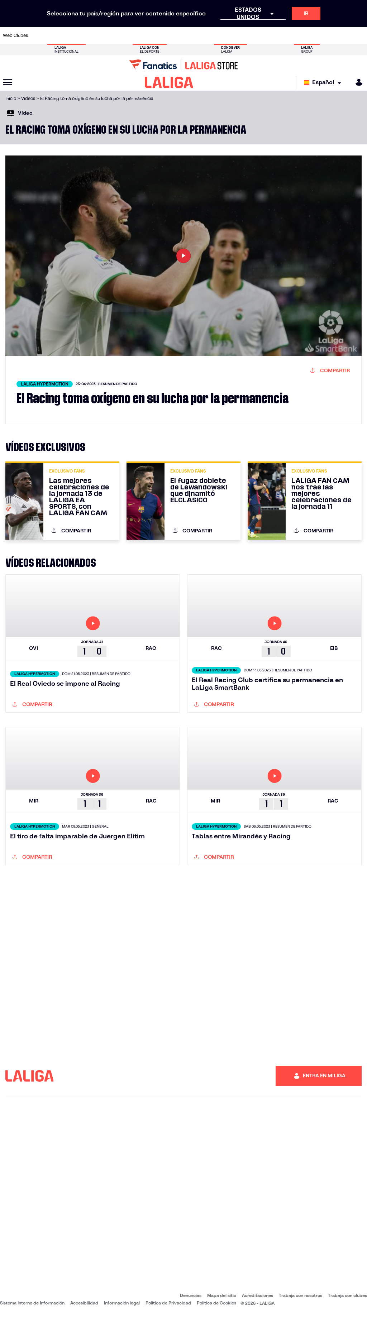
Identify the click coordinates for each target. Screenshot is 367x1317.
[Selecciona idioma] (324, 82)
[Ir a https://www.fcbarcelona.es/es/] (123, 35)
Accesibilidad (84, 1303)
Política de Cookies (216, 1303)
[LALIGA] (169, 82)
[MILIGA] (356, 82)
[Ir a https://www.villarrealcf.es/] (358, 35)
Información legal (122, 1303)
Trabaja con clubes (347, 1295)
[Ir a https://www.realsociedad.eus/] (308, 35)
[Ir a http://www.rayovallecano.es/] (190, 35)
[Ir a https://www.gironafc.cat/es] (157, 35)
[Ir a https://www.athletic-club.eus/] (39, 35)
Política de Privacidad (168, 1303)
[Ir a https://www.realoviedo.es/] (291, 35)
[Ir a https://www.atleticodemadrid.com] (56, 35)
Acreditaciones (257, 1295)
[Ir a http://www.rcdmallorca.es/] (241, 35)
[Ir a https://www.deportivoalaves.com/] (90, 35)
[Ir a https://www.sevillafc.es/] (325, 35)
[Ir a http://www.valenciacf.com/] (342, 35)
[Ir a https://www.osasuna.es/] (73, 35)
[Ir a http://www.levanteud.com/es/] (173, 35)
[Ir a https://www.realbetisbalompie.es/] (257, 35)
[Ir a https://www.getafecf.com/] (140, 35)
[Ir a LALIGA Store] (183, 64)
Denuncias (190, 1295)
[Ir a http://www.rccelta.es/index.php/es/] (207, 35)
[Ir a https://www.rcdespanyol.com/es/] (224, 35)
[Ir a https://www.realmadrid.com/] (274, 35)
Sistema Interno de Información (32, 1303)
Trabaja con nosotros (300, 1295)
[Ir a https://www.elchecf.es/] (106, 35)
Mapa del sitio (221, 1295)
